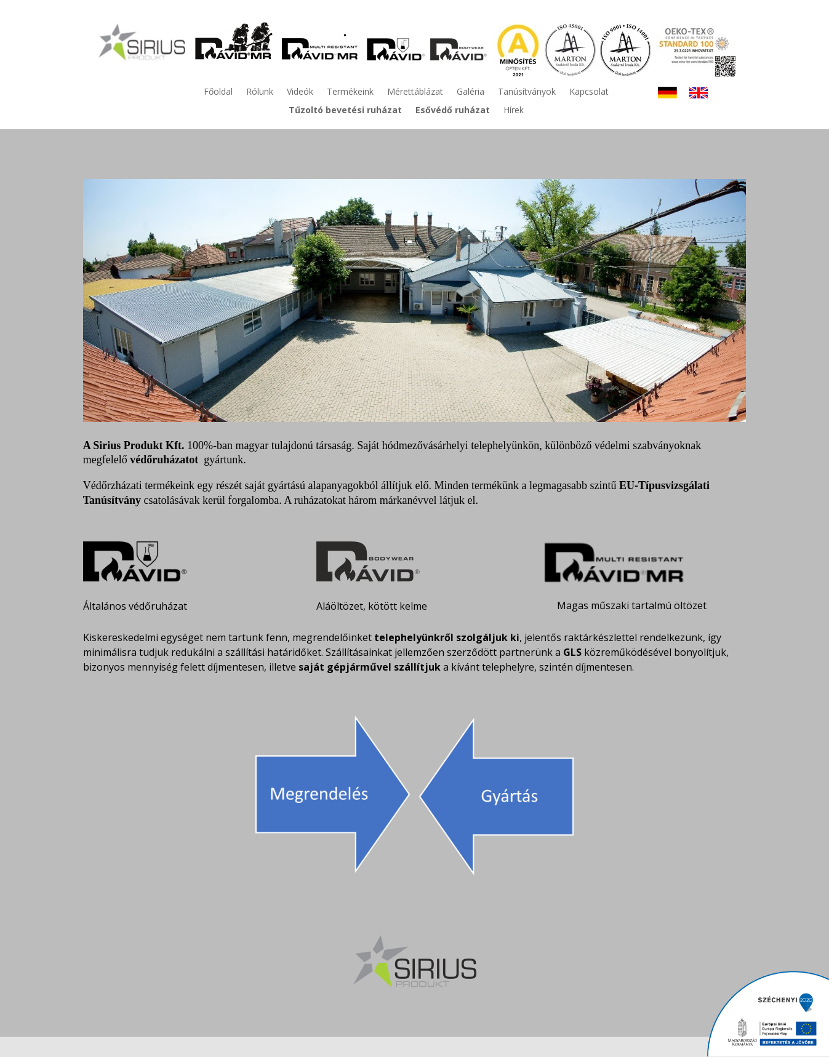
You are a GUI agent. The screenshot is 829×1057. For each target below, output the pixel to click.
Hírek (513, 111)
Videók (300, 92)
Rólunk (259, 92)
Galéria (470, 92)
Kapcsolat (589, 92)
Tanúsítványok (527, 92)
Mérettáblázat (415, 92)
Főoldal (218, 92)
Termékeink (350, 92)
